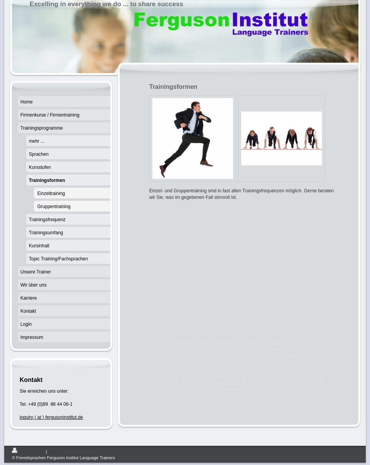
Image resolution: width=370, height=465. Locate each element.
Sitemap (55, 451)
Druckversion (29, 451)
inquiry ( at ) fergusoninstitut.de (51, 417)
